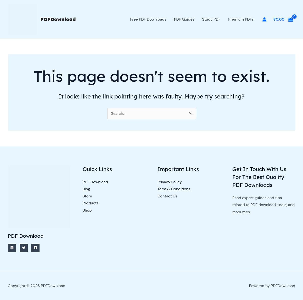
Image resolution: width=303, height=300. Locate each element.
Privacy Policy (170, 182)
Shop (87, 210)
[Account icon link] (264, 19)
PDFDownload (58, 19)
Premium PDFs (241, 19)
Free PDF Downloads (148, 19)
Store (87, 196)
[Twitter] (24, 248)
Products (91, 203)
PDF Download (95, 182)
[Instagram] (12, 248)
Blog (86, 188)
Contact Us (167, 196)
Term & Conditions (174, 188)
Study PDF (211, 19)
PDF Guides (184, 19)
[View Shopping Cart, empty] (283, 19)
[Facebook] (35, 248)
